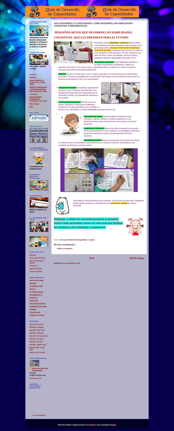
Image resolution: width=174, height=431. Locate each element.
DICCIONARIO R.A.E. (36, 295)
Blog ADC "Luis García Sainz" (39, 336)
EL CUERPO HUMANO (36, 292)
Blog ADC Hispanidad (36, 324)
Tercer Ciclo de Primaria (37, 258)
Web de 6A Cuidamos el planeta (37, 262)
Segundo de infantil (36, 269)
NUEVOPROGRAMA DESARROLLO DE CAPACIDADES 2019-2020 (38, 99)
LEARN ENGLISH (35, 312)
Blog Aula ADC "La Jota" (37, 352)
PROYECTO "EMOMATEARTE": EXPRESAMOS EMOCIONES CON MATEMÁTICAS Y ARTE (38, 89)
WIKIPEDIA (33, 298)
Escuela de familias (36, 272)
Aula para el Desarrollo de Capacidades (40, 369)
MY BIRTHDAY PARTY (36, 286)
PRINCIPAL (33, 78)
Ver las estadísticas (39, 415)
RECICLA (32, 289)
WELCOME (33, 283)
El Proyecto (33, 94)
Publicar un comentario (64, 249)
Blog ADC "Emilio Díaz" (37, 333)
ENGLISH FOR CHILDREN (37, 304)
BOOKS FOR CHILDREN (37, 281)
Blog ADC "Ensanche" (36, 342)
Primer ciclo (33, 266)
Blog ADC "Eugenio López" (38, 345)
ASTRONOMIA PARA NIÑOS (38, 307)
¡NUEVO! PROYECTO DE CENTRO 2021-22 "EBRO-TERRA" (38, 82)
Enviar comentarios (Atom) (71, 263)
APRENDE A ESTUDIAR (37, 315)
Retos (31, 107)
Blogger (113, 425)
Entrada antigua (137, 258)
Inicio (91, 258)
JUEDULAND (34, 301)
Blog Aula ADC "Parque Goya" (37, 349)
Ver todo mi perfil (35, 378)
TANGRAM (33, 310)
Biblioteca (33, 255)
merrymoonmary (90, 425)
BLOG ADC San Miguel (37, 327)
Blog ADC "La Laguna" (37, 339)
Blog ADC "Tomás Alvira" (37, 330)
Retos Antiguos (34, 104)
